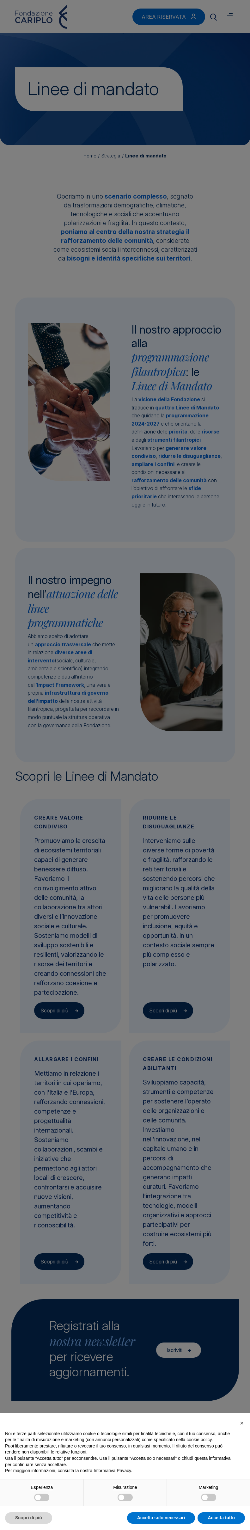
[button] (242, 1423)
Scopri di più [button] (28, 1517)
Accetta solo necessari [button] (161, 1517)
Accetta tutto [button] (221, 1517)
